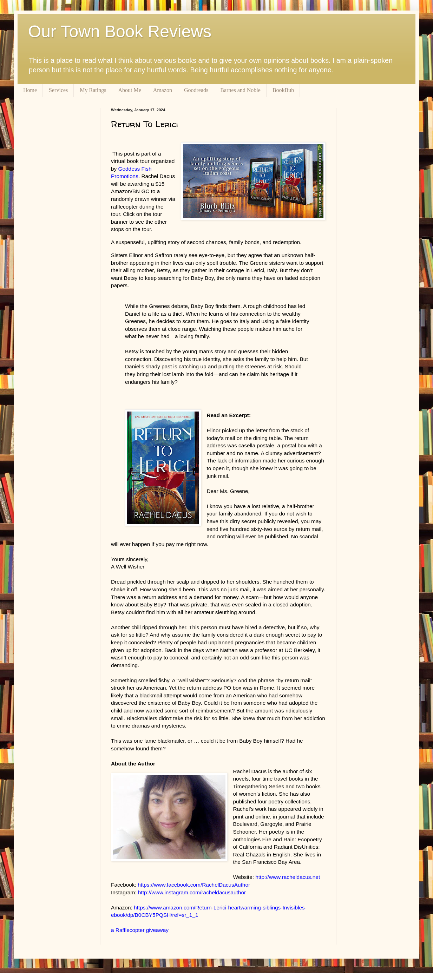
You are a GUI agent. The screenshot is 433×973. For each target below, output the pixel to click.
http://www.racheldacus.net (287, 877)
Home (30, 90)
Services (58, 90)
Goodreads (196, 90)
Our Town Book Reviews (119, 31)
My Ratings (93, 90)
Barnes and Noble (240, 90)
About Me (129, 90)
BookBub (283, 90)
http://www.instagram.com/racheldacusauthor (192, 892)
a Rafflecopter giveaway (140, 930)
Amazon (162, 90)
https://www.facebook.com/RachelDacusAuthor (194, 885)
